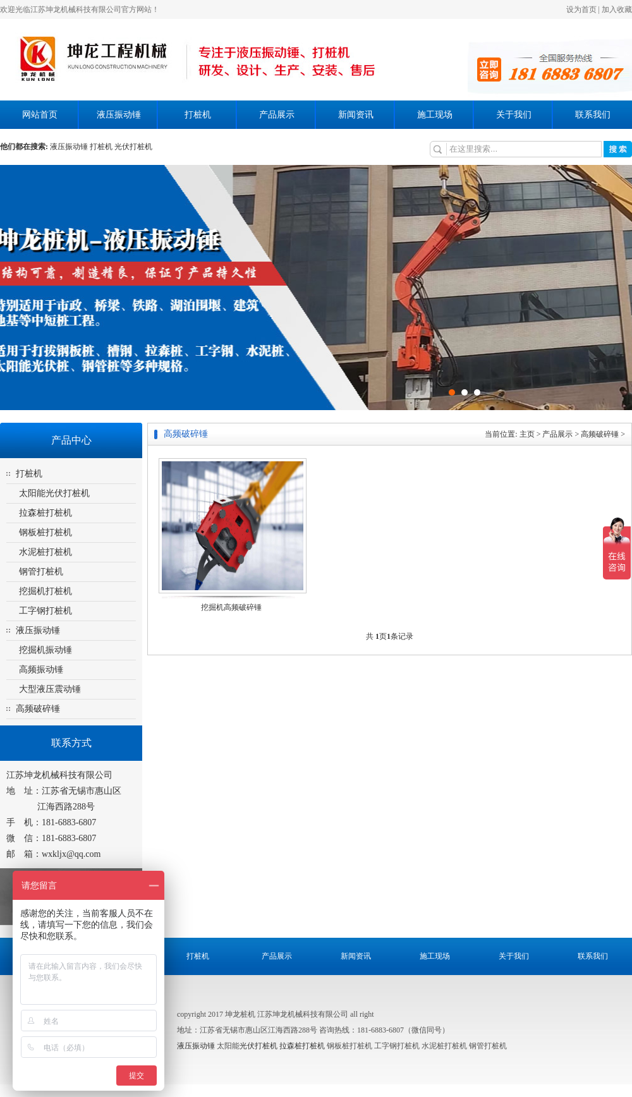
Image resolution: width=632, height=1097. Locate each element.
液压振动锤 (119, 114)
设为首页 (581, 9)
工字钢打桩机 (45, 610)
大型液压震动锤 (50, 689)
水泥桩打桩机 (45, 552)
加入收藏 (617, 9)
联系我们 (593, 114)
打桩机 (198, 114)
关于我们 (514, 114)
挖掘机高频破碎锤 (231, 607)
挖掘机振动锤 (45, 650)
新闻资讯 (356, 114)
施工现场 (435, 114)
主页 (527, 434)
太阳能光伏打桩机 (54, 493)
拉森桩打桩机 (45, 513)
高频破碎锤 (38, 708)
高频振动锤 (41, 669)
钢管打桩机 (41, 571)
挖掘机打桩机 (45, 591)
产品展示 (277, 114)
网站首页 (40, 114)
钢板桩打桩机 (45, 532)
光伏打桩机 (258, 1045)
